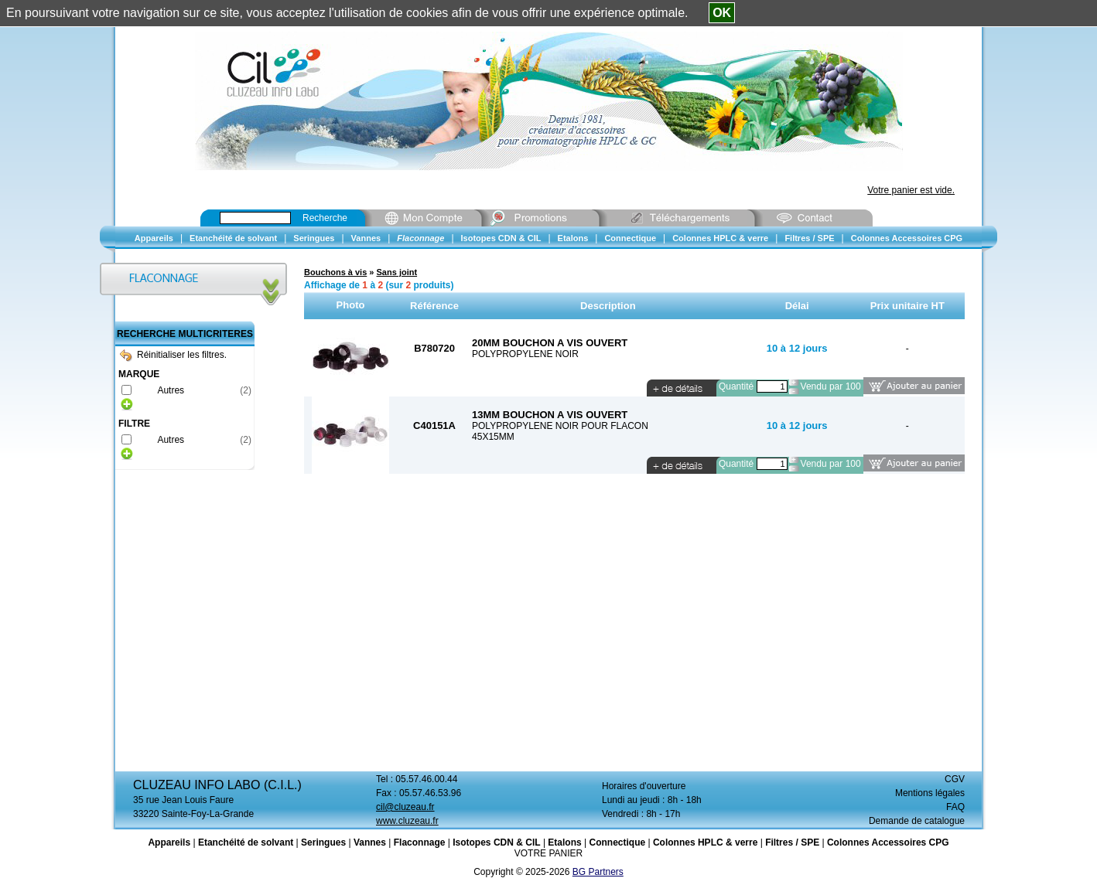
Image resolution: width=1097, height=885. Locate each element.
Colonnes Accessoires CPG (888, 842)
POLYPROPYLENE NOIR (525, 354)
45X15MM (493, 436)
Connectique (617, 842)
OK (722, 12)
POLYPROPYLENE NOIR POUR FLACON (560, 425)
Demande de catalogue (917, 820)
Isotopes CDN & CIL (496, 842)
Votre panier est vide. (911, 190)
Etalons (564, 842)
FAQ (955, 807)
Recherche (324, 218)
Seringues (323, 842)
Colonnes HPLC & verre (705, 842)
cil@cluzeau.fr (405, 807)
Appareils (169, 842)
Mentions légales (930, 793)
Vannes (370, 842)
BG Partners (598, 871)
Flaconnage (420, 842)
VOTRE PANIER (548, 853)
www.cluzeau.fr (407, 820)
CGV (955, 779)
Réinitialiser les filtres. (173, 354)
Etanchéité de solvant (245, 842)
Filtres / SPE (792, 842)
